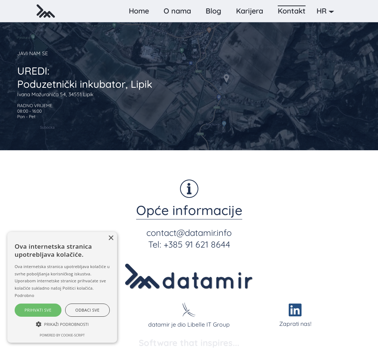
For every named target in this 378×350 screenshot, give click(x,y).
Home (139, 10)
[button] (327, 11)
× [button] (110, 238)
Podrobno (24, 295)
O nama (177, 10)
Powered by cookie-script (62, 335)
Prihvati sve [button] (38, 310)
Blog (213, 10)
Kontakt (292, 10)
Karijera (249, 10)
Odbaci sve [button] (87, 310)
